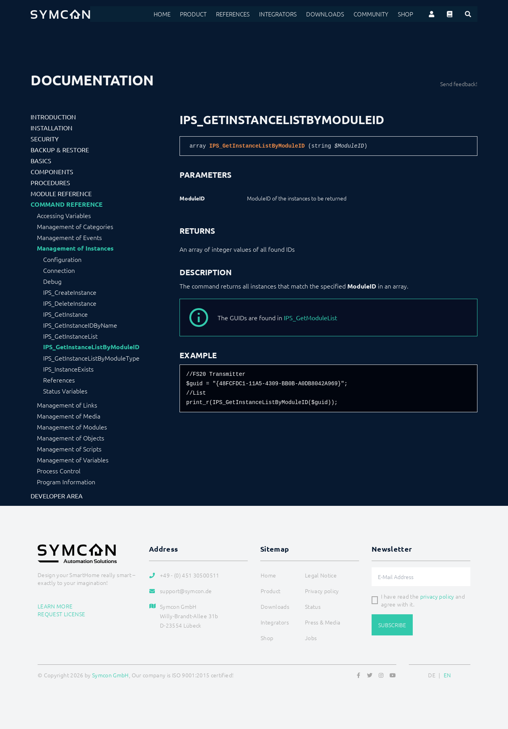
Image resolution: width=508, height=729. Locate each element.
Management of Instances (75, 248)
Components (52, 171)
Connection (59, 270)
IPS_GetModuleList (310, 317)
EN (447, 675)
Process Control (58, 471)
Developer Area (57, 496)
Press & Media (323, 622)
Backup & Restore (60, 149)
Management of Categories (75, 226)
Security (45, 139)
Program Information (66, 481)
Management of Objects (70, 438)
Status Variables (65, 391)
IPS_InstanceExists (68, 369)
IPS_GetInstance (65, 314)
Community (373, 14)
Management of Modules (72, 427)
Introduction (53, 117)
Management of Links (67, 405)
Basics (41, 160)
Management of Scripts (69, 449)
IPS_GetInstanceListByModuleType (91, 358)
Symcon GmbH (110, 675)
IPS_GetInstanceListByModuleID (91, 347)
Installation (52, 128)
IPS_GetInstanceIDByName (80, 325)
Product (204, 14)
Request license (61, 614)
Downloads (330, 14)
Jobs (311, 638)
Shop (406, 14)
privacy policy (437, 596)
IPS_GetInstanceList (70, 336)
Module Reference (61, 193)
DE (431, 675)
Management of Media (68, 416)
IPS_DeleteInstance (69, 303)
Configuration (62, 259)
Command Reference (67, 204)
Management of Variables (73, 460)
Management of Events (69, 237)
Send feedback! (458, 84)
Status (313, 606)
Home (174, 14)
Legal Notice (321, 575)
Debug (52, 281)
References (243, 14)
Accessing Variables (64, 215)
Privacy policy (322, 591)
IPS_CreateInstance (69, 292)
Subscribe (392, 625)
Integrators (286, 14)
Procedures (50, 182)
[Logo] (60, 14)
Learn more (55, 606)
